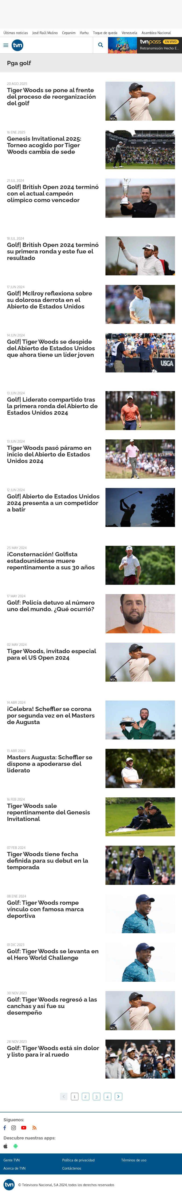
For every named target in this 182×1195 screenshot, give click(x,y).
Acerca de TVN (14, 1168)
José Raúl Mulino (45, 33)
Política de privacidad (78, 1160)
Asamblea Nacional (156, 33)
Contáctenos (71, 1168)
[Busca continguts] (100, 45)
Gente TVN (12, 1160)
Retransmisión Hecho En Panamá (160, 48)
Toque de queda (105, 33)
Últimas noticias (16, 33)
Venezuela (129, 33)
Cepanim (68, 33)
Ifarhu (84, 33)
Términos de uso (133, 1160)
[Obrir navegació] (5, 45)
